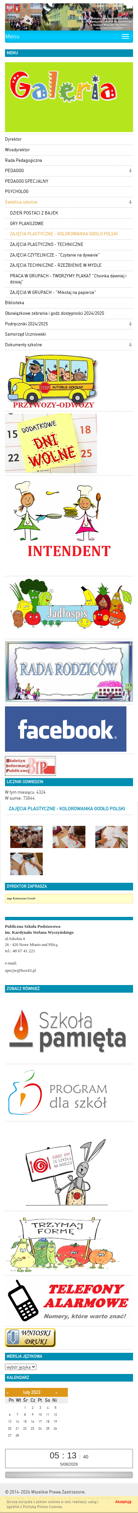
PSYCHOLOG (16, 191)
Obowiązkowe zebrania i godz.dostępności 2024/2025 (54, 313)
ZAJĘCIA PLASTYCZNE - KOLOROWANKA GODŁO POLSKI (64, 233)
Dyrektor (13, 139)
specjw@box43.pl (20, 970)
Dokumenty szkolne (23, 344)
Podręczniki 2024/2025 (26, 323)
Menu (12, 36)
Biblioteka (14, 302)
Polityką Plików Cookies (42, 1507)
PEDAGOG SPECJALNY (26, 181)
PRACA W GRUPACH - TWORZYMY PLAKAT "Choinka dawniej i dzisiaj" (68, 279)
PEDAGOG (14, 170)
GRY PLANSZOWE (27, 223)
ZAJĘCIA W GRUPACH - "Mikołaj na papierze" (53, 292)
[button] (130, 171)
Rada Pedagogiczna (23, 160)
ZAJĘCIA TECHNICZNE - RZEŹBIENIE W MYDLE (56, 265)
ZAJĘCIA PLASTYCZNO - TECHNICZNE (46, 244)
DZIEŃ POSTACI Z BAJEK (34, 213)
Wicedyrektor (17, 149)
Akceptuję (123, 1502)
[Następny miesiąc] (56, 1392)
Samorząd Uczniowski (25, 334)
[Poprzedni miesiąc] (7, 1392)
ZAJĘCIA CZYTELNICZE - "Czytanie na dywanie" (55, 255)
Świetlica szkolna (21, 202)
